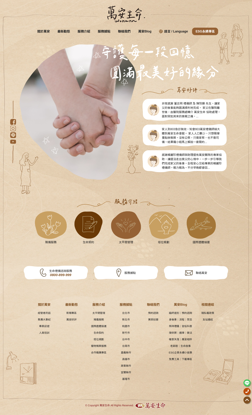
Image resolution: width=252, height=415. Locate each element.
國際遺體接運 (98, 326)
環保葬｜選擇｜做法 (180, 332)
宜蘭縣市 (126, 372)
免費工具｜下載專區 (180, 359)
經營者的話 (44, 313)
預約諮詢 (153, 313)
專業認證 (44, 326)
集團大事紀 (44, 319)
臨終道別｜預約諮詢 (180, 313)
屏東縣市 (126, 365)
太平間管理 (98, 313)
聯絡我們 (124, 31)
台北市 (126, 313)
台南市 (126, 346)
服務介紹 (84, 31)
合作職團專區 (98, 352)
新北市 (126, 319)
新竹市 (126, 332)
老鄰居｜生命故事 (180, 346)
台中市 (126, 339)
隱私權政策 (207, 313)
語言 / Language (173, 31)
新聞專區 (71, 313)
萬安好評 (71, 319)
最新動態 (63, 31)
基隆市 (126, 379)
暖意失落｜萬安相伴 (180, 339)
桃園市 (126, 326)
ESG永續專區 (205, 31)
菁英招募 (153, 319)
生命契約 (99, 332)
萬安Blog (144, 31)
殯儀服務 (99, 319)
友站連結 (208, 319)
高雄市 (126, 359)
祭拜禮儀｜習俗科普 (180, 326)
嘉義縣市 (126, 352)
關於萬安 (43, 31)
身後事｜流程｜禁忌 (180, 319)
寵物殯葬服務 (98, 346)
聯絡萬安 (201, 272)
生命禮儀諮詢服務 (60, 273)
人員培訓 (44, 332)
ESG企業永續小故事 (180, 352)
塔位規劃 (99, 339)
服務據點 (104, 31)
